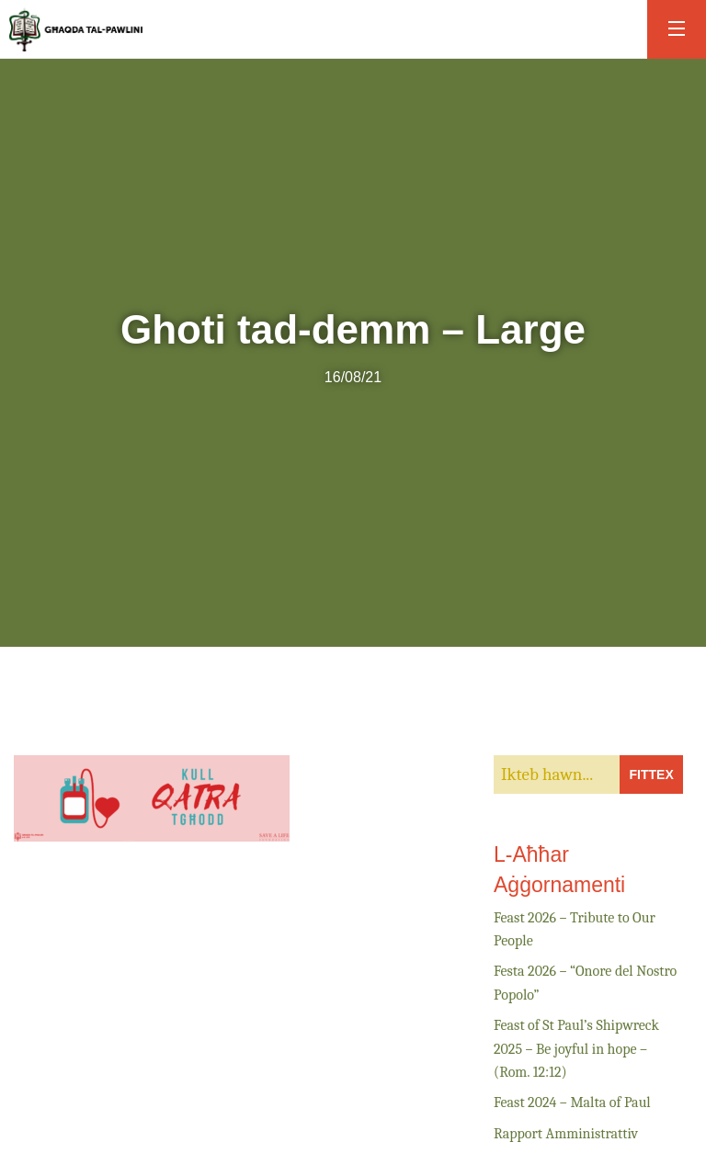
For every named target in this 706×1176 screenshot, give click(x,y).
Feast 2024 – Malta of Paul (572, 1102)
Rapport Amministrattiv (566, 1133)
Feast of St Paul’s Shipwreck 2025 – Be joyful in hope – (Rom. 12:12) (576, 1048)
